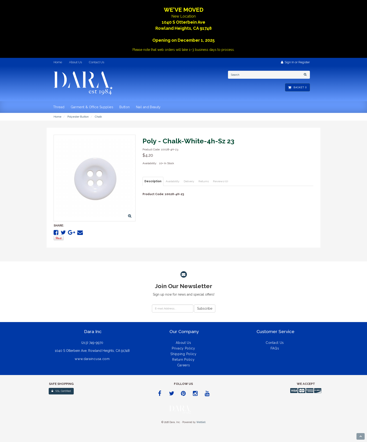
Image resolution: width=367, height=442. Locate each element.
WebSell (201, 422)
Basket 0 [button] (297, 87)
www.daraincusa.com (92, 359)
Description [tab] (152, 181)
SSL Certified (61, 391)
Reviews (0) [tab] (220, 181)
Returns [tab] (203, 181)
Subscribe (204, 308)
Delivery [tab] (189, 181)
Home (57, 116)
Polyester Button (78, 116)
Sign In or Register (295, 62)
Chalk (98, 116)
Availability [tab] (173, 181)
